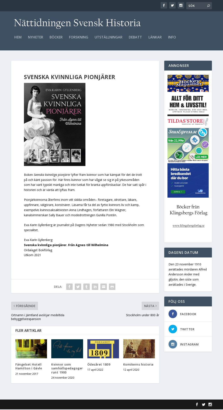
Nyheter (35, 40)
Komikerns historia (138, 365)
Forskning (78, 40)
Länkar (155, 40)
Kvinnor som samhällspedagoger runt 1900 (67, 369)
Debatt (135, 40)
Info (172, 40)
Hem (18, 40)
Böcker (56, 40)
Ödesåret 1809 (98, 365)
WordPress (80, 405)
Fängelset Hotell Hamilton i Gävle (28, 367)
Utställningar (108, 40)
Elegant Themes (40, 405)
